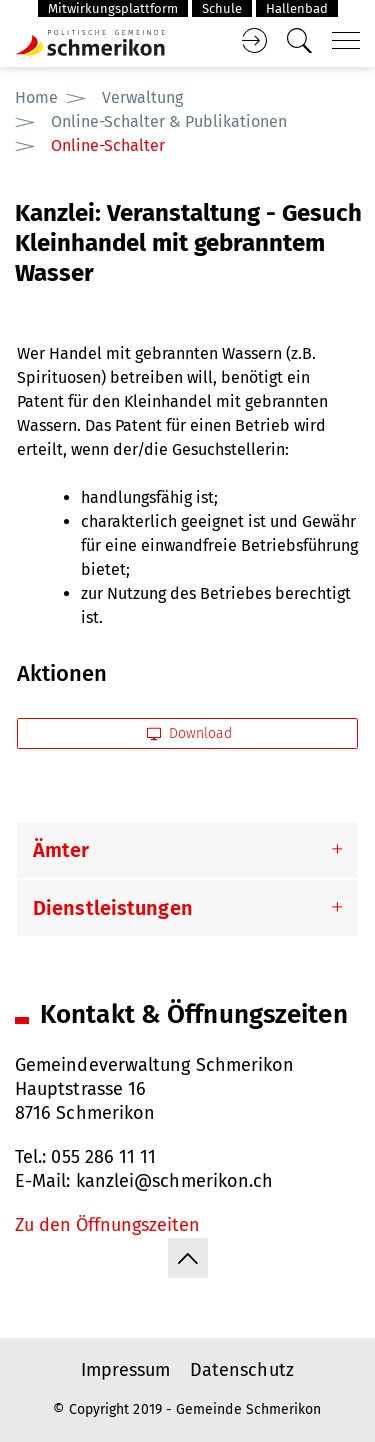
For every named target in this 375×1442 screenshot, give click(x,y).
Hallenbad (297, 8)
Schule (222, 8)
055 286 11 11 (103, 1157)
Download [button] (189, 733)
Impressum (125, 1370)
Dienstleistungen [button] (113, 908)
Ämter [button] (61, 850)
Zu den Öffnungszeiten (107, 1225)
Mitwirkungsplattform (113, 8)
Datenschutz (242, 1370)
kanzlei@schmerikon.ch (175, 1181)
